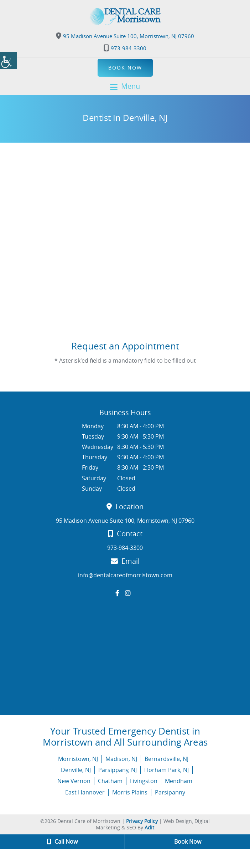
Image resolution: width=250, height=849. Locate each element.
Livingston (143, 781)
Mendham (178, 781)
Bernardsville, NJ (166, 759)
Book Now (125, 67)
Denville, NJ (76, 770)
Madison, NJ (121, 759)
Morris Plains (129, 792)
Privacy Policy (142, 821)
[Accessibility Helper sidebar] (8, 60)
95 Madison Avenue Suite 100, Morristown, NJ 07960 (125, 36)
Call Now (62, 841)
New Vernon (73, 781)
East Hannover (85, 792)
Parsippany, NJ (117, 770)
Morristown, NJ (78, 759)
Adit (149, 827)
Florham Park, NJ (166, 770)
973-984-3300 (125, 48)
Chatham (110, 781)
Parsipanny (170, 792)
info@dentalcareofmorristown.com (125, 575)
